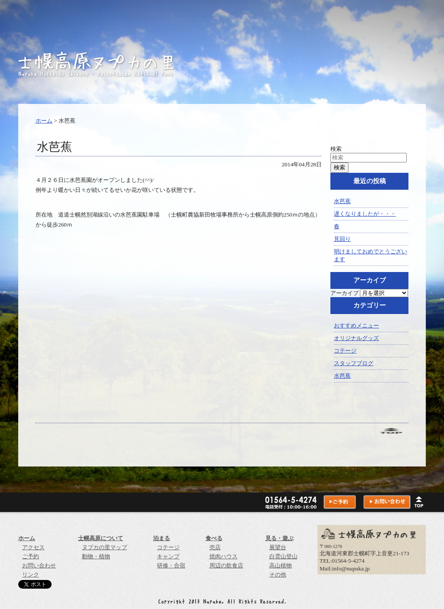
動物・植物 (96, 556)
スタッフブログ (353, 363)
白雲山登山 (283, 556)
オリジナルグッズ (356, 338)
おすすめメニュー (356, 325)
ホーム (44, 120)
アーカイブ (344, 293)
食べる (214, 538)
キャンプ (168, 556)
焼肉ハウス (223, 556)
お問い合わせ (39, 565)
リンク (30, 574)
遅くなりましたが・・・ (365, 214)
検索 (336, 149)
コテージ (345, 350)
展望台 (277, 547)
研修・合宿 (171, 565)
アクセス (33, 547)
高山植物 (280, 565)
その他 (277, 574)
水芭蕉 (342, 201)
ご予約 (30, 556)
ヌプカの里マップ (104, 547)
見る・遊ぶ (279, 538)
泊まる (161, 538)
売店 (215, 547)
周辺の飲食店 (226, 565)
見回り (342, 239)
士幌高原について (100, 538)
